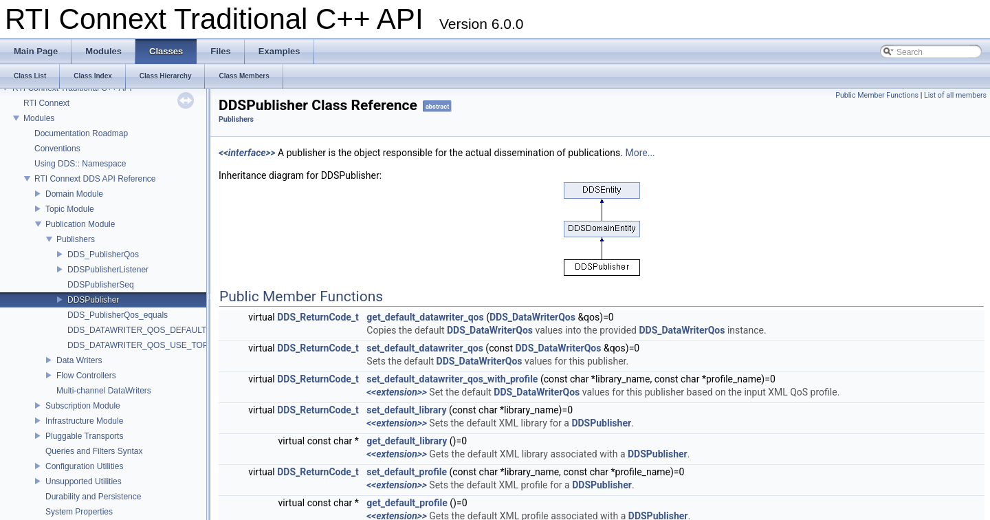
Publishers (75, 239)
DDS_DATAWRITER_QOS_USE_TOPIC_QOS (153, 345)
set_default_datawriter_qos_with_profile (452, 378)
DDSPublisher (93, 300)
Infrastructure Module (84, 421)
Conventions (57, 148)
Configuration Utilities (84, 466)
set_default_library (406, 409)
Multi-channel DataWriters (103, 391)
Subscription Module (82, 406)
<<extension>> (396, 392)
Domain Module (74, 194)
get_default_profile (406, 502)
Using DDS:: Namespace (80, 164)
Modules (38, 118)
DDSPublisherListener (107, 269)
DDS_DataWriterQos (532, 317)
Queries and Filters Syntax (93, 451)
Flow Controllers (86, 375)
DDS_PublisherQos (103, 254)
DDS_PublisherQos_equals (117, 315)
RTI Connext (46, 103)
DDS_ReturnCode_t (318, 317)
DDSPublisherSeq (100, 285)
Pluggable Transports (84, 436)
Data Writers (79, 360)
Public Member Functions (876, 95)
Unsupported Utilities (83, 481)
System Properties (79, 512)
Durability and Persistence (93, 496)
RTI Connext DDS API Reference (95, 179)
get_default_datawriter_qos (424, 317)
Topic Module (69, 209)
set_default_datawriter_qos (424, 348)
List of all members (955, 95)
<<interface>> (247, 152)
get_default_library (406, 440)
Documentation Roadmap (81, 133)
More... (639, 152)
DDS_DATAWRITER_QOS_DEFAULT (136, 330)
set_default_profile (406, 471)
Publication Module (80, 224)
